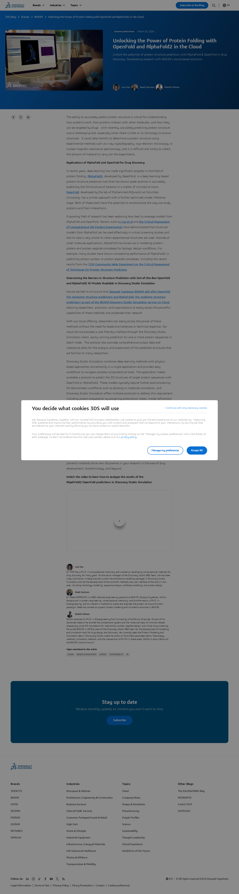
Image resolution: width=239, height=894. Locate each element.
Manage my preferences (163, 450)
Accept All (197, 450)
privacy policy (128, 437)
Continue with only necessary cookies (186, 408)
